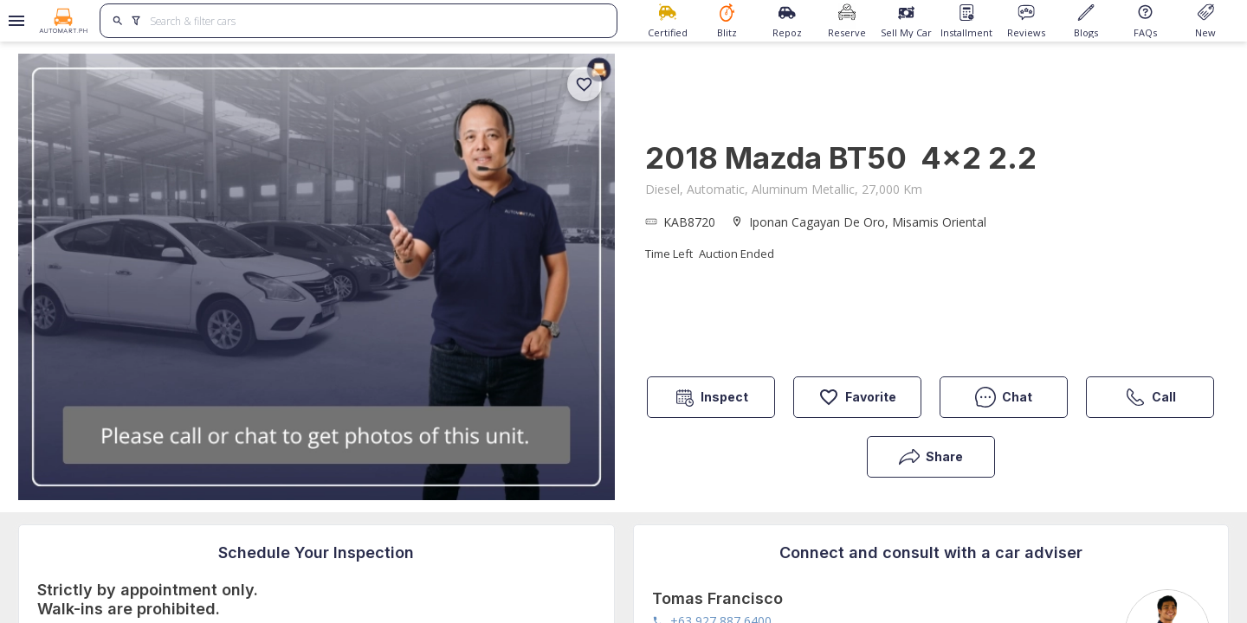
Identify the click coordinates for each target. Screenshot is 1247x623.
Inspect (711, 397)
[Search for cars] (376, 20)
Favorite (857, 397)
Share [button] (931, 456)
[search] (118, 20)
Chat (1003, 397)
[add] (584, 84)
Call (1150, 397)
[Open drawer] (13, 20)
